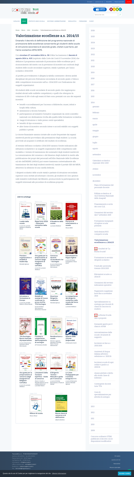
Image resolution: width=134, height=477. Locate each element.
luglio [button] (95, 142)
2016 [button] (92, 90)
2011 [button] (92, 418)
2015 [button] (92, 96)
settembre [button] (97, 154)
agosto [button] (95, 148)
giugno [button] (95, 136)
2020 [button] (93, 66)
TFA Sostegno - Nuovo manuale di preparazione (25, 338)
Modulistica (72, 21)
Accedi (129, 1)
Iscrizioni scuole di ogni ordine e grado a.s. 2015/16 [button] (104, 364)
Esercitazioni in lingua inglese (71, 257)
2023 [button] (93, 48)
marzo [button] (95, 118)
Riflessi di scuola (36, 413)
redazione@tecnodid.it (26, 466)
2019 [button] (92, 72)
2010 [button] (92, 424)
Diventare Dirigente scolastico (54, 298)
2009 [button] (93, 430)
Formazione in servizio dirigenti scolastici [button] (103, 258)
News (24, 21)
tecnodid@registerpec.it (22, 468)
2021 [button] (92, 60)
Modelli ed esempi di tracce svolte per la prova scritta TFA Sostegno (41, 300)
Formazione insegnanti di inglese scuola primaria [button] (103, 223)
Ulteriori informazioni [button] (59, 473)
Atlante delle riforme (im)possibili (71, 338)
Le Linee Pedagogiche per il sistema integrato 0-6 (72, 376)
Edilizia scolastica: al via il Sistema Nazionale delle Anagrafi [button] (104, 195)
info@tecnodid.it (26, 462)
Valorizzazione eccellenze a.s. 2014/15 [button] (104, 241)
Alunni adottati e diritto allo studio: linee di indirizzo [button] (103, 375)
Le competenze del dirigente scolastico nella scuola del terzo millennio (72, 300)
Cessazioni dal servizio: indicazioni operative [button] (103, 283)
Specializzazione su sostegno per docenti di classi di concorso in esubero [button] (103, 305)
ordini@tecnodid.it (30, 464)
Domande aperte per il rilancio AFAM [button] (103, 325)
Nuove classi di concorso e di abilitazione (61, 415)
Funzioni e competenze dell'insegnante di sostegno (41, 339)
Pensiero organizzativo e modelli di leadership (25, 259)
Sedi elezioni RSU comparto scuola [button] (101, 232)
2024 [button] (93, 42)
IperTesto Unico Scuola (37, 21)
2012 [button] (92, 412)
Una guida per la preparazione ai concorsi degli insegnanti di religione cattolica (41, 260)
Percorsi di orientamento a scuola (72, 223)
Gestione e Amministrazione (56, 21)
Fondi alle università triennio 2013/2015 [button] (102, 267)
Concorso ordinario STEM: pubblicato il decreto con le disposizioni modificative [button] (102, 438)
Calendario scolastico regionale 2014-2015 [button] (101, 161)
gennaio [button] (96, 106)
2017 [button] (92, 84)
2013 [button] (92, 406)
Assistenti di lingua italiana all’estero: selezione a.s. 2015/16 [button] (102, 353)
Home (17, 30)
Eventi (91, 21)
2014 (28, 30)
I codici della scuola (24, 222)
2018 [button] (92, 78)
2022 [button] (93, 54)
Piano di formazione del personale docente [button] (104, 186)
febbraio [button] (96, 112)
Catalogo (16, 21)
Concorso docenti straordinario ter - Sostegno (56, 259)
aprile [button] (95, 124)
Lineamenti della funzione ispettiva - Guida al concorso (41, 376)
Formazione (83, 21)
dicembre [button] (96, 181)
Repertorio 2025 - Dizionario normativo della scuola (41, 224)
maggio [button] (96, 130)
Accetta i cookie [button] (124, 473)
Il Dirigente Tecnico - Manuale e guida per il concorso (56, 376)
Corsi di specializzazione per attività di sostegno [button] (102, 394)
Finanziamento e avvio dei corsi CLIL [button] (103, 205)
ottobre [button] (95, 169)
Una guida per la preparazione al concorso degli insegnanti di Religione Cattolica (25, 377)
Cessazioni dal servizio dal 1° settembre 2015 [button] (103, 213)
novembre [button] (97, 175)
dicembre (35, 30)
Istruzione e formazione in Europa (24, 298)
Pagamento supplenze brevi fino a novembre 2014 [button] (103, 293)
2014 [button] (93, 102)
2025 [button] (93, 36)
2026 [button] (93, 30)
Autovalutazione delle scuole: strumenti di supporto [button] (103, 334)
